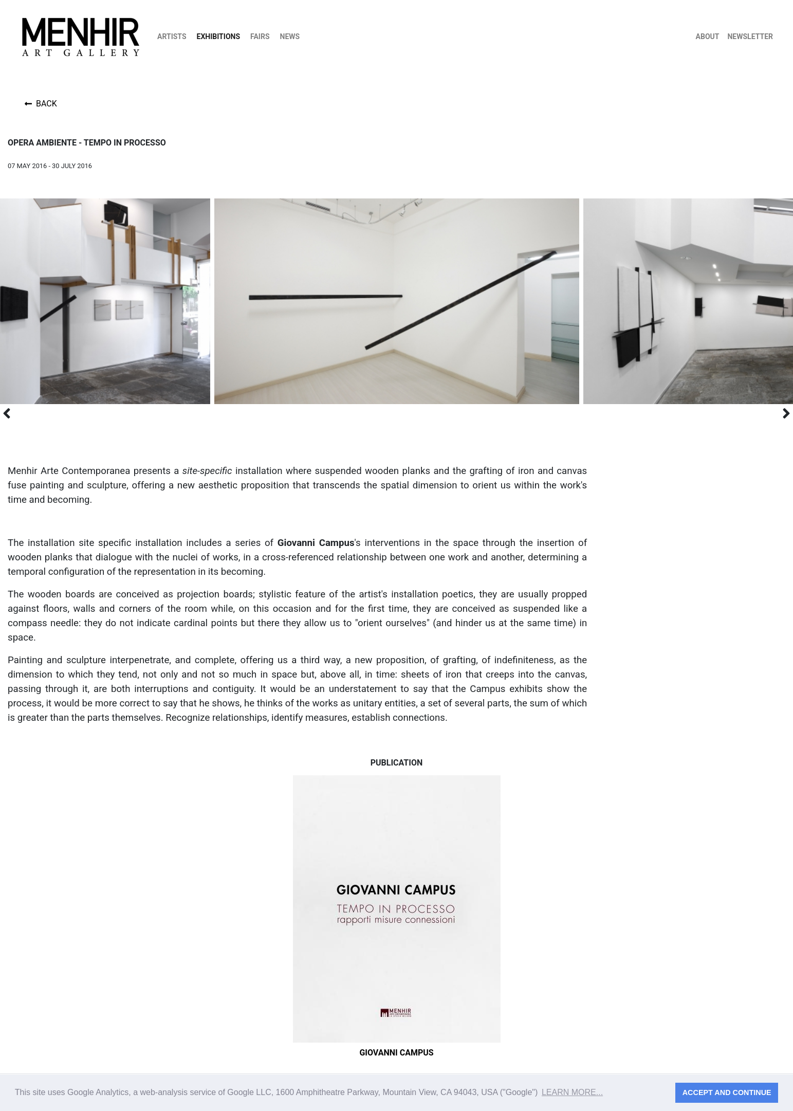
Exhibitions (219, 36)
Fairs (260, 36)
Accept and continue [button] (727, 1092)
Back (41, 103)
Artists (172, 36)
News (290, 36)
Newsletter (750, 36)
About (708, 36)
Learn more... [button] (572, 1092)
